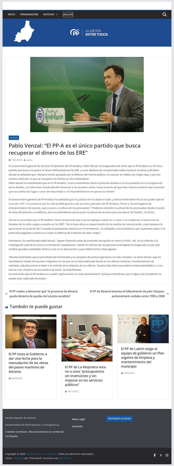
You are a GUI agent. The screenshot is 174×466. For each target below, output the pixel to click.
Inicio (11, 14)
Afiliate (68, 14)
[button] (56, 14)
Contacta (77, 426)
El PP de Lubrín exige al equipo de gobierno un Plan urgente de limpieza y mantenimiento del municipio (142, 357)
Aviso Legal (78, 419)
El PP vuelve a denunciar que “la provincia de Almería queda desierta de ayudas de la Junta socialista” (41, 293)
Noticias (48, 14)
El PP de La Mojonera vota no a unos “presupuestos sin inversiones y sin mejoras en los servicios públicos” (85, 376)
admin (29, 160)
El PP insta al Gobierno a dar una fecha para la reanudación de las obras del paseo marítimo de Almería (28, 363)
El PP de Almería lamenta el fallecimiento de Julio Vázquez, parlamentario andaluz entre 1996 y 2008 (129, 293)
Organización (29, 14)
